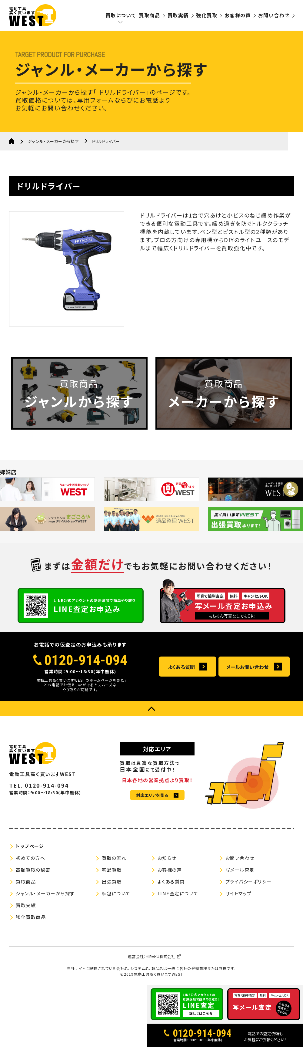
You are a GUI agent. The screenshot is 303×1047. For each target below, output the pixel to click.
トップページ (30, 846)
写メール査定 (240, 869)
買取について (120, 15)
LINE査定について (178, 893)
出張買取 (112, 881)
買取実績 (178, 15)
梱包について (116, 893)
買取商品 (149, 15)
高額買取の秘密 (33, 869)
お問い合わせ (274, 15)
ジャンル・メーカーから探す (53, 141)
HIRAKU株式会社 (160, 956)
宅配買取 (112, 869)
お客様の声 (238, 15)
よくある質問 (181, 666)
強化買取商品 (31, 917)
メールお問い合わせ (247, 666)
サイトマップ (238, 893)
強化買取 (206, 15)
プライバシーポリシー (248, 881)
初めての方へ (30, 858)
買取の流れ (114, 858)
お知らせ (167, 858)
